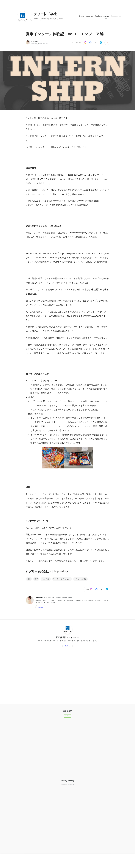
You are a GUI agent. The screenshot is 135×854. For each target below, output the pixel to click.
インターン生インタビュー (62, 579)
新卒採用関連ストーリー (67, 637)
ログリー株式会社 (43, 14)
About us (89, 16)
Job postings (116, 16)
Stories (106, 16)
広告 (29, 579)
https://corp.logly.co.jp (49, 19)
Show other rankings (67, 784)
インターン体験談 (80, 579)
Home (81, 16)
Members (98, 16)
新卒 (36, 579)
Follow (35, 19)
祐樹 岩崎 (34, 42)
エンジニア (46, 579)
